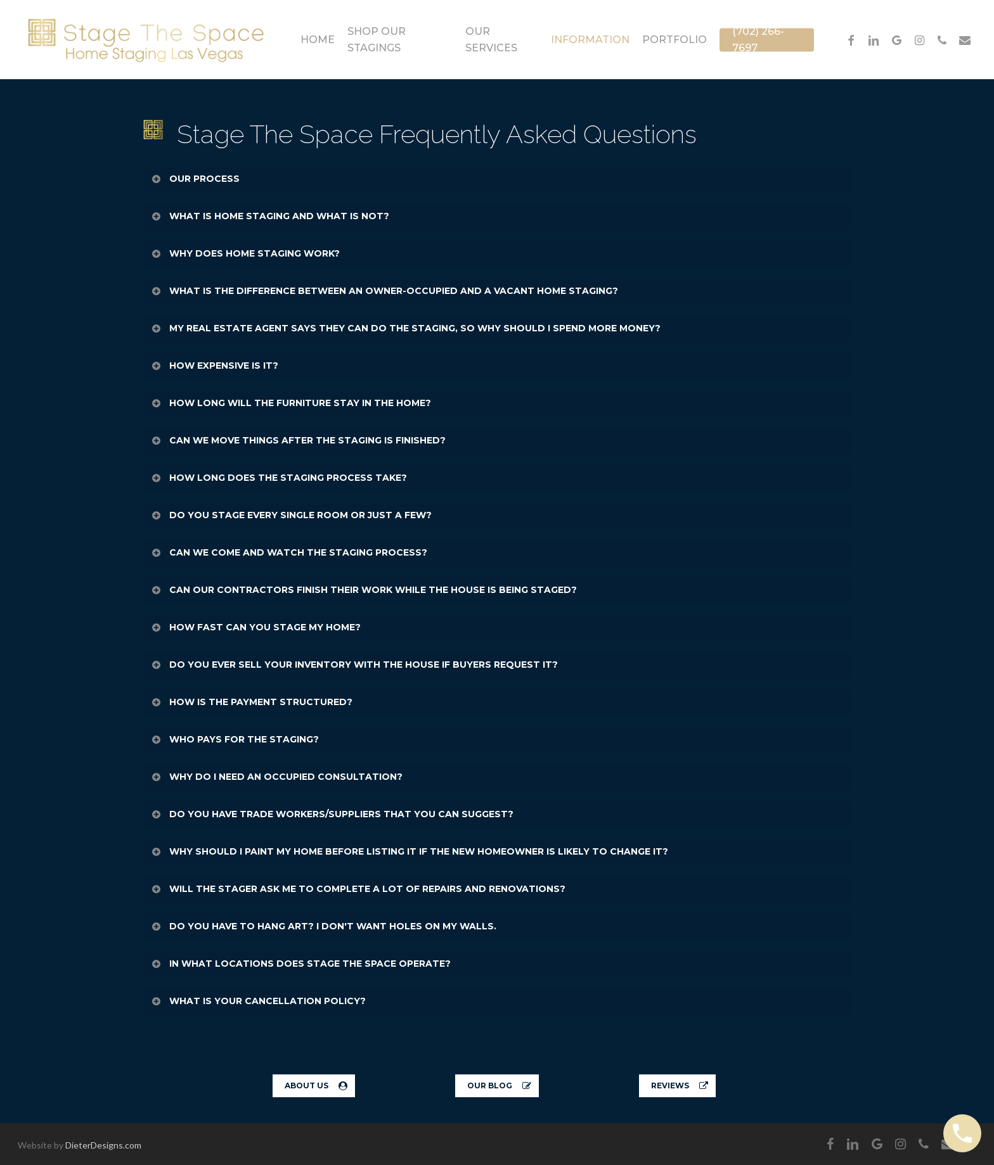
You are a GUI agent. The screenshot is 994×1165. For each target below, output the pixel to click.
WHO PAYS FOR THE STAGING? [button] (234, 739)
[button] (314, 1085)
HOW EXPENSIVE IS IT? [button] (214, 365)
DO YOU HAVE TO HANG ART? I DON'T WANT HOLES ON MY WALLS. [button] (323, 926)
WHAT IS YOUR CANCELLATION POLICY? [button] (258, 1001)
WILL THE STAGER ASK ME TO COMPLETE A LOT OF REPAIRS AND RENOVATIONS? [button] (357, 888)
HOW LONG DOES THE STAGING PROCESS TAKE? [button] (278, 477)
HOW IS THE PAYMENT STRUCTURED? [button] (251, 702)
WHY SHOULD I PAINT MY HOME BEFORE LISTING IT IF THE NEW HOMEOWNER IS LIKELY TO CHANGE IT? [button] (409, 851)
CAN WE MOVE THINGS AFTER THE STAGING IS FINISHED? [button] (298, 440)
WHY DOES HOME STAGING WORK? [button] (245, 253)
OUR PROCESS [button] (195, 178)
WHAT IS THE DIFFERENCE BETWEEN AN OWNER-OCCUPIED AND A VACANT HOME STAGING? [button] (384, 290)
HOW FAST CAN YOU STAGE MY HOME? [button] (255, 627)
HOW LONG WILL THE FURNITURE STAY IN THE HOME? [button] (290, 403)
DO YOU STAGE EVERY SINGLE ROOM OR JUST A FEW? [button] (291, 515)
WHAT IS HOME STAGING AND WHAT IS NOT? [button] (269, 216)
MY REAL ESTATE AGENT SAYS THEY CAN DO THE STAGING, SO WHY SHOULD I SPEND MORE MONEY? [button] (405, 328)
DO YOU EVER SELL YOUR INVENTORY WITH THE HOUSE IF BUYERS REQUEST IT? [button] (354, 664)
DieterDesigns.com (103, 1145)
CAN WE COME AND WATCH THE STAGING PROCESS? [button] (288, 552)
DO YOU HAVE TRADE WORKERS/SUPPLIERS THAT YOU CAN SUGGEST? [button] (331, 814)
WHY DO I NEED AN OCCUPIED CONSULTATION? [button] (276, 776)
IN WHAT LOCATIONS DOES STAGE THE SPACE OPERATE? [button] (300, 963)
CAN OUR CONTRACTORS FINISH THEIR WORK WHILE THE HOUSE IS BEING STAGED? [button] (363, 589)
